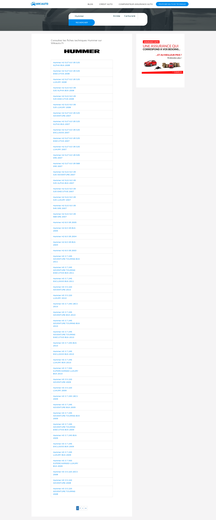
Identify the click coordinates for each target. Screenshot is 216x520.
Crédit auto (104, 4)
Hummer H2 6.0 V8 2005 (64, 216)
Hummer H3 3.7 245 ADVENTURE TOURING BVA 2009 (66, 410)
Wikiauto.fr (102, 515)
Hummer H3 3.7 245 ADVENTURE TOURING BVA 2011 (66, 253)
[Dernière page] (85, 502)
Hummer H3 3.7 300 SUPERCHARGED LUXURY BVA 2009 (65, 457)
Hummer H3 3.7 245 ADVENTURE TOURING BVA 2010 (66, 317)
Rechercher (143, 16)
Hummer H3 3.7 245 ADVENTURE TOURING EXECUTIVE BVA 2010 (64, 328)
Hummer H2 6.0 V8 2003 (64, 244)
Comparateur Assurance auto (135, 4)
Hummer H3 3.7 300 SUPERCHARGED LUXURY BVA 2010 (65, 365)
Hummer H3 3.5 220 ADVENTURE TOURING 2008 (64, 485)
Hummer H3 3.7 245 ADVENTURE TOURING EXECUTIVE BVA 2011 (64, 264)
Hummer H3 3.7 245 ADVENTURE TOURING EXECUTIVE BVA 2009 (64, 421)
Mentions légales (135, 515)
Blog (88, 4)
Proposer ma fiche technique (172, 4)
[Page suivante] (82, 502)
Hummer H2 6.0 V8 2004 (64, 230)
